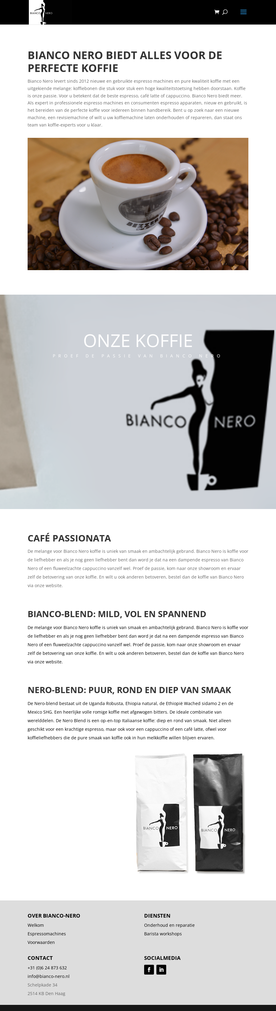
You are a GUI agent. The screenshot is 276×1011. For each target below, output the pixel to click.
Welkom (36, 925)
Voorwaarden (41, 942)
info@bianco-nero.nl (49, 976)
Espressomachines (47, 934)
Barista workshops (163, 934)
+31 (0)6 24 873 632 (47, 968)
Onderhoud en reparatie (169, 925)
